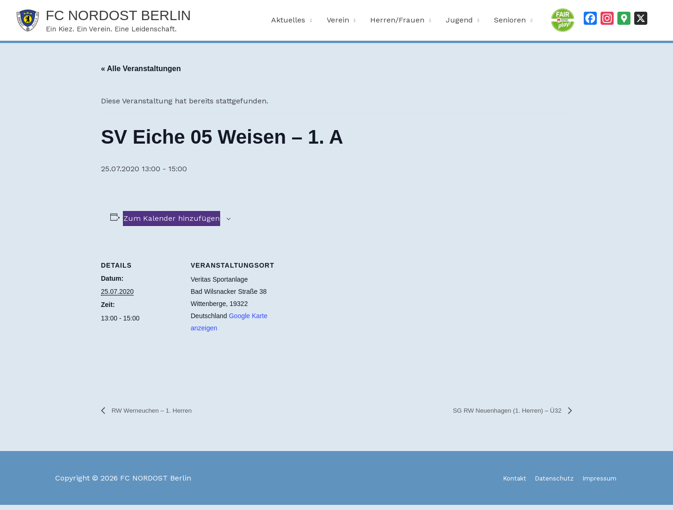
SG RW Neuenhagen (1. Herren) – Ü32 (497, 415)
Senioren (510, 22)
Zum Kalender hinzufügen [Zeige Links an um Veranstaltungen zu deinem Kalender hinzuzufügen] (171, 223)
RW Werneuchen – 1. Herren (159, 415)
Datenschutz (543, 483)
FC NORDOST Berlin (137, 17)
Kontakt (497, 483)
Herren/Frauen (397, 22)
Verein (338, 22)
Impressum (597, 483)
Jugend (459, 22)
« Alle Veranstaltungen (141, 73)
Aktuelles (288, 22)
